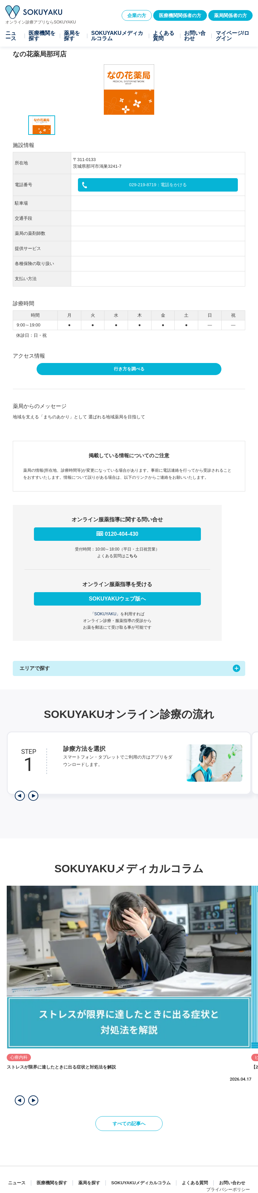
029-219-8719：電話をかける (158, 184)
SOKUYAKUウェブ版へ (117, 599)
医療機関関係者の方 (180, 15)
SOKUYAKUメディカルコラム (117, 36)
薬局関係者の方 (230, 15)
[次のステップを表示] (33, 796)
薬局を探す (72, 36)
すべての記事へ (129, 1123)
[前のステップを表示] (20, 796)
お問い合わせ (195, 36)
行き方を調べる (129, 368)
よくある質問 (163, 36)
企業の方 (136, 15)
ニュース (10, 36)
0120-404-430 (121, 534)
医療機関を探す (42, 36)
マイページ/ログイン (232, 36)
